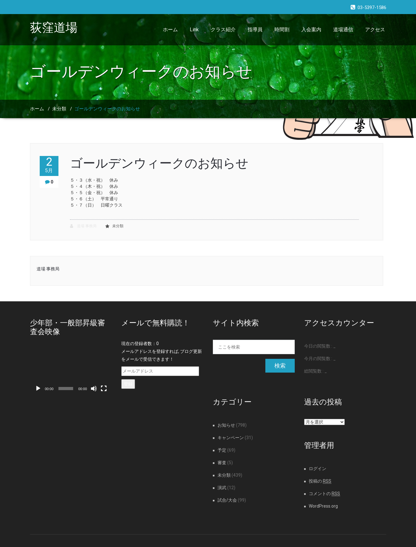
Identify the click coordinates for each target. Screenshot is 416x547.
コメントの (324, 493)
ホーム (170, 30)
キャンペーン (231, 437)
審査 (222, 462)
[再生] (38, 388)
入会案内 (311, 30)
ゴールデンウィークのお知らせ (107, 109)
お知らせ (226, 425)
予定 (222, 450)
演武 (222, 487)
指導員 (255, 30)
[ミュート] (94, 388)
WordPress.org (323, 506)
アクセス (375, 30)
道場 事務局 (83, 226)
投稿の (320, 481)
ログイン (317, 468)
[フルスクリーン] (104, 388)
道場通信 (343, 30)
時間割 (281, 30)
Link (194, 30)
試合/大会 (227, 500)
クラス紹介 (223, 30)
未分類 (59, 109)
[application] (71, 372)
